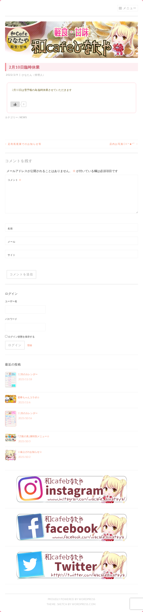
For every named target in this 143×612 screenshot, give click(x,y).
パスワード (11, 318)
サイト (11, 254)
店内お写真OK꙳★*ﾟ (123, 143)
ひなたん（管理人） (33, 74)
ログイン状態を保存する (20, 336)
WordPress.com (84, 604)
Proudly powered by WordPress (71, 599)
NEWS (23, 117)
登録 (29, 345)
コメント (14, 179)
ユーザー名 (11, 301)
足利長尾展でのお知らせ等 (23, 143)
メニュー (129, 8)
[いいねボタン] (15, 104)
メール (11, 241)
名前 (10, 228)
